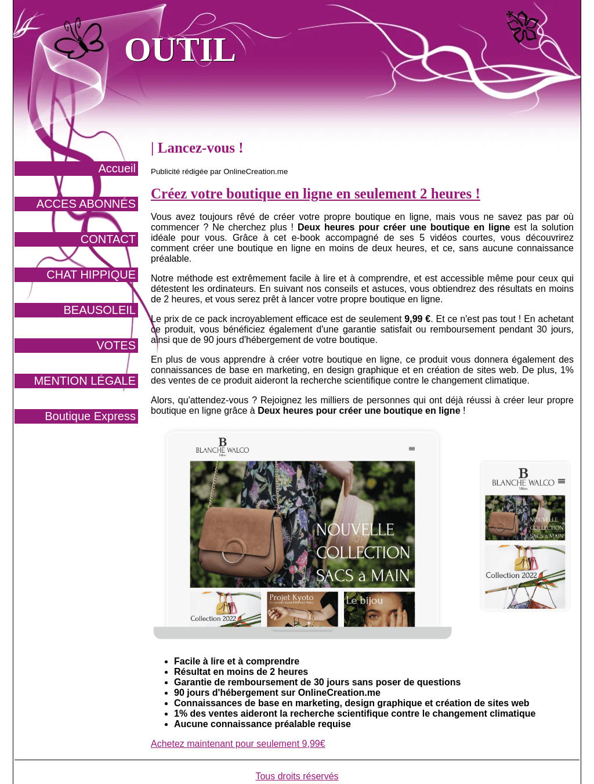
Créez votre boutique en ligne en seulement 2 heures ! (315, 193)
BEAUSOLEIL (99, 310)
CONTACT (108, 239)
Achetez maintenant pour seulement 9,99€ (238, 744)
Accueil (117, 168)
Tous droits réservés (296, 776)
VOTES (116, 345)
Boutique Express (90, 416)
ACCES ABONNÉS (86, 203)
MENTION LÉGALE (85, 380)
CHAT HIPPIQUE (91, 274)
